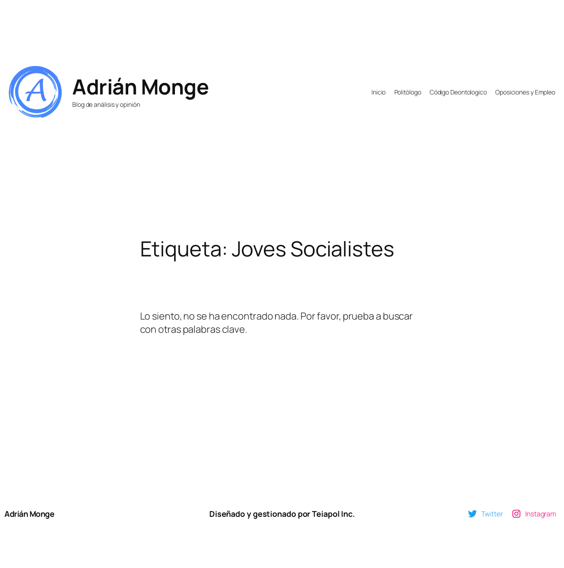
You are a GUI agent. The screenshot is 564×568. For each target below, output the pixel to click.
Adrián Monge (140, 86)
